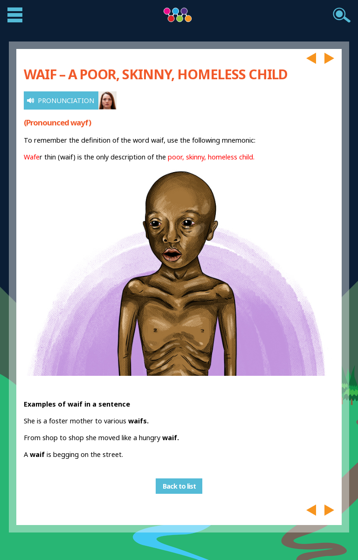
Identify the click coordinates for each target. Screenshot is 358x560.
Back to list (179, 486)
